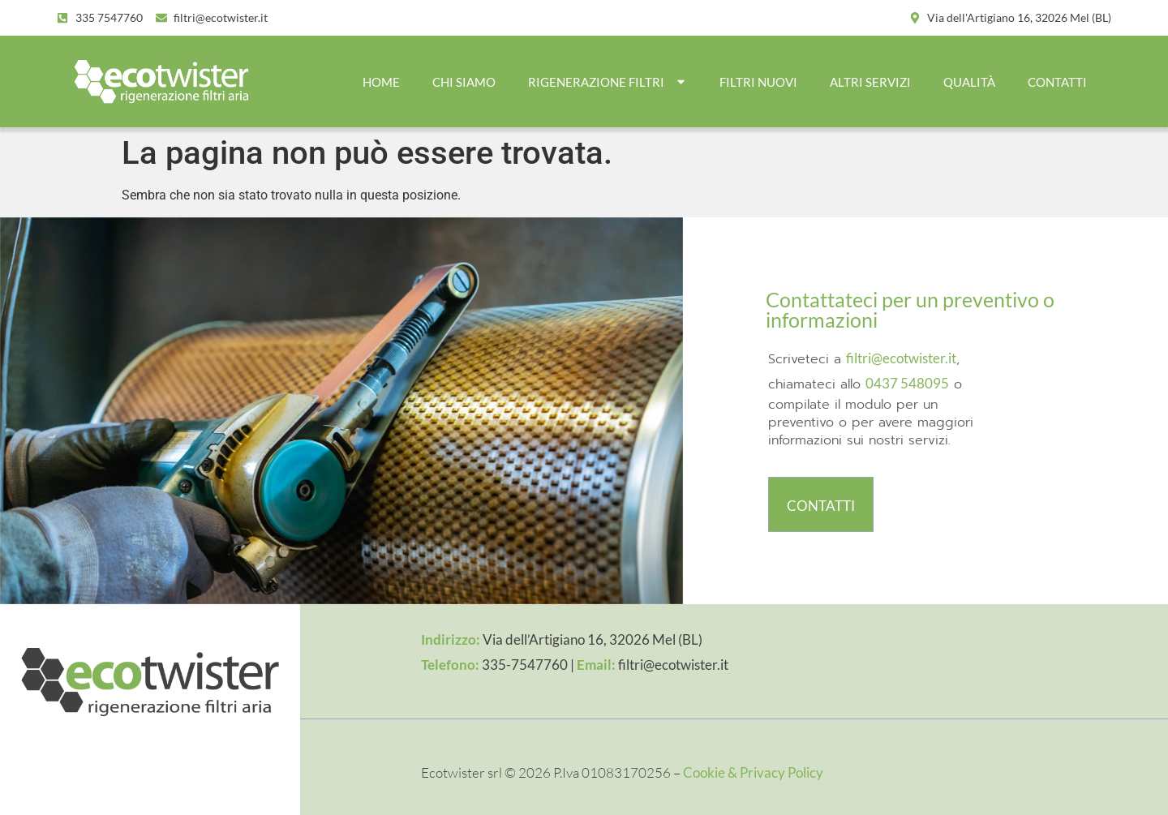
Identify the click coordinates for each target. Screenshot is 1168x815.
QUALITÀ (969, 82)
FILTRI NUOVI (758, 82)
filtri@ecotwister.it (901, 358)
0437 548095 (907, 383)
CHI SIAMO (464, 82)
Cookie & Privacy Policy (753, 772)
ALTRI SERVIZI (870, 82)
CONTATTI (1057, 82)
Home (381, 82)
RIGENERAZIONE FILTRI (607, 81)
